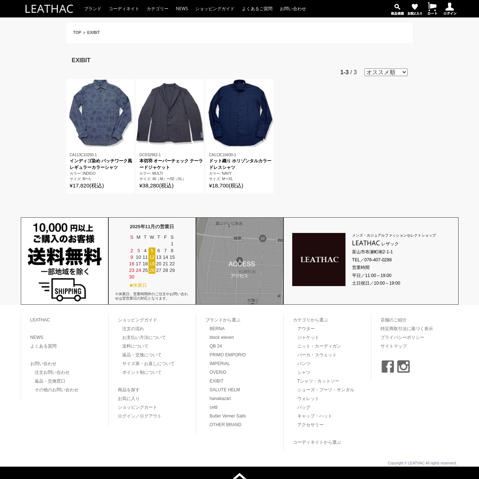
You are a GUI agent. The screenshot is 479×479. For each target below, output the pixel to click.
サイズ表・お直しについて (148, 363)
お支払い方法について (144, 337)
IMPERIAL (220, 363)
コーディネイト (124, 8)
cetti (214, 407)
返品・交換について (142, 354)
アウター (306, 328)
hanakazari (220, 398)
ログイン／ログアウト (140, 416)
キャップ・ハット (314, 416)
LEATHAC (40, 319)
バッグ (303, 407)
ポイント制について (142, 372)
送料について (135, 346)
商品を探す (129, 389)
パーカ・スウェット (317, 354)
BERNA (217, 328)
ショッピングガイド (215, 8)
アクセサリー (310, 424)
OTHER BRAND (226, 424)
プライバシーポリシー (402, 337)
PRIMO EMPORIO (228, 354)
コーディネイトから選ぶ (317, 442)
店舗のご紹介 (394, 319)
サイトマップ (394, 346)
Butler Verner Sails (228, 416)
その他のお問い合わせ (56, 389)
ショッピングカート (137, 407)
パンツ (303, 363)
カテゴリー (158, 8)
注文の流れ (133, 328)
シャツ (303, 372)
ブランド (92, 8)
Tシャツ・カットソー (318, 381)
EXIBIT (217, 381)
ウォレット (308, 398)
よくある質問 (43, 346)
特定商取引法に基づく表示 (407, 328)
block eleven (222, 337)
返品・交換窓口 (50, 381)
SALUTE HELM (225, 389)
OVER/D (218, 372)
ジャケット (308, 337)
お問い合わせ (293, 8)
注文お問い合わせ (52, 372)
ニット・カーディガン (319, 346)
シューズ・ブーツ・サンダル (325, 389)
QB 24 (216, 346)
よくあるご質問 (257, 8)
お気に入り (129, 398)
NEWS (182, 8)
